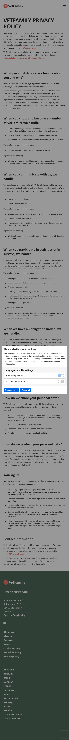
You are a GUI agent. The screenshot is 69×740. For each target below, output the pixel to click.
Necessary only (11, 390)
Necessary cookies (14, 375)
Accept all (26, 390)
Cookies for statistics (15, 381)
